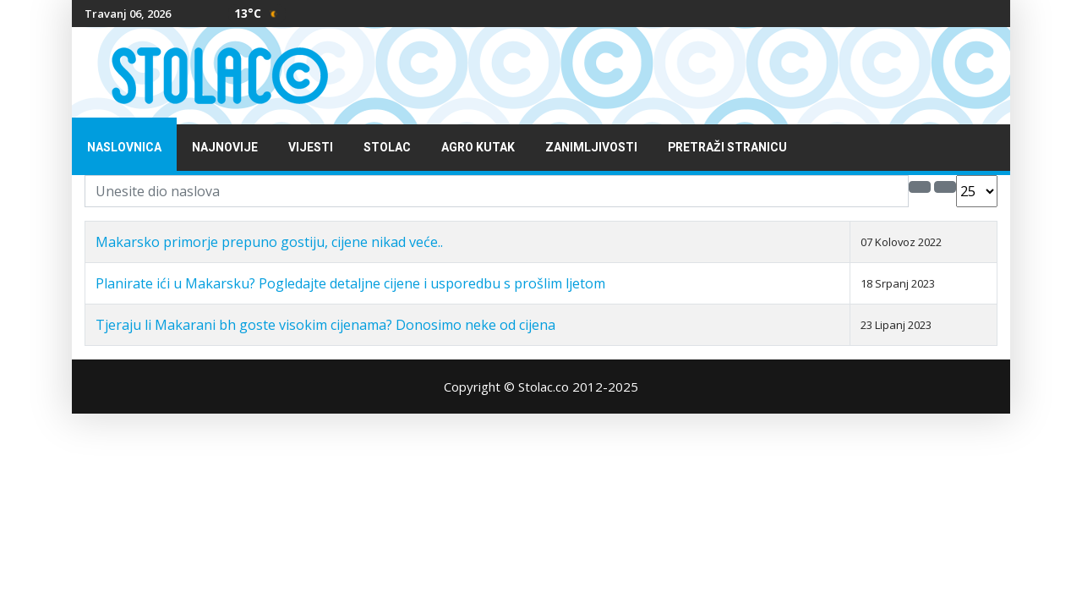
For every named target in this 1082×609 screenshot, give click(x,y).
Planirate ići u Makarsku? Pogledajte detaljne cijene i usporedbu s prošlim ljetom (350, 283)
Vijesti (310, 147)
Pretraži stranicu (727, 147)
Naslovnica (124, 147)
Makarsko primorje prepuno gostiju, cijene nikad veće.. (269, 242)
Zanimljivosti (591, 147)
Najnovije (225, 147)
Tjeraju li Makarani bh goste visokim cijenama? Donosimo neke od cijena (325, 324)
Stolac (387, 147)
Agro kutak (478, 147)
